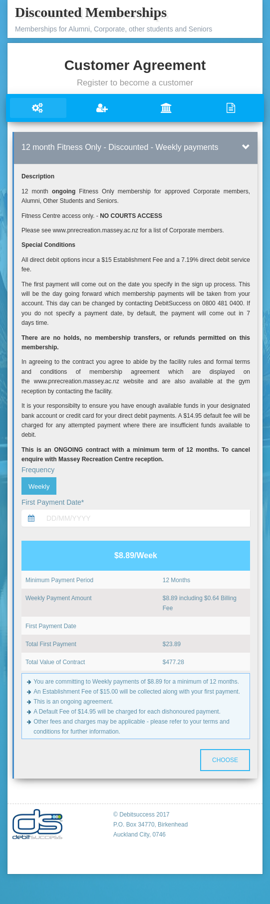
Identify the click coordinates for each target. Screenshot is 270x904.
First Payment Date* (52, 502)
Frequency (37, 470)
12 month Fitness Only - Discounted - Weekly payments (120, 147)
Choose (225, 760)
